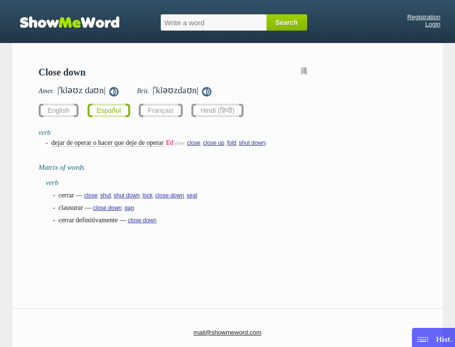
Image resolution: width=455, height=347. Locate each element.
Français (161, 110)
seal (192, 195)
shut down (252, 143)
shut (105, 195)
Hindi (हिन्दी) (217, 110)
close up (213, 143)
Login (433, 24)
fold (231, 143)
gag (129, 208)
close (193, 143)
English (59, 110)
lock (148, 195)
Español (109, 110)
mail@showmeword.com (228, 332)
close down (169, 195)
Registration (423, 17)
